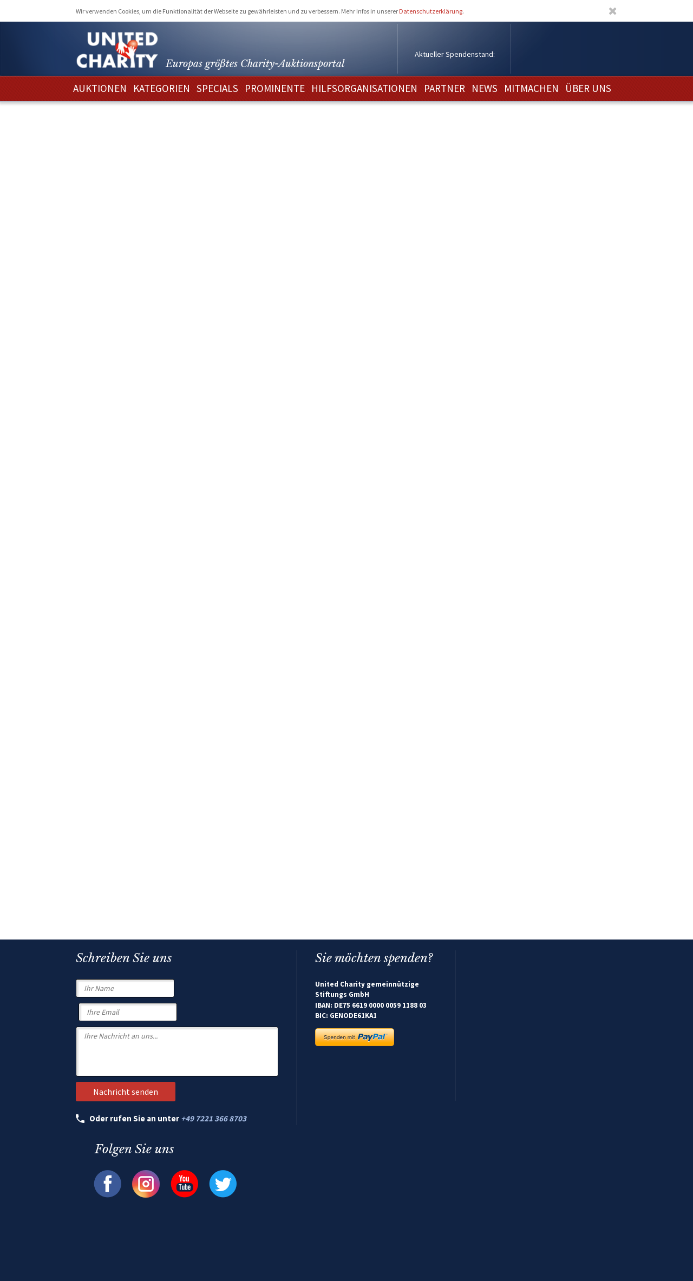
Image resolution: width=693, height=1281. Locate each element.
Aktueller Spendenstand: (455, 54)
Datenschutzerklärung (430, 11)
